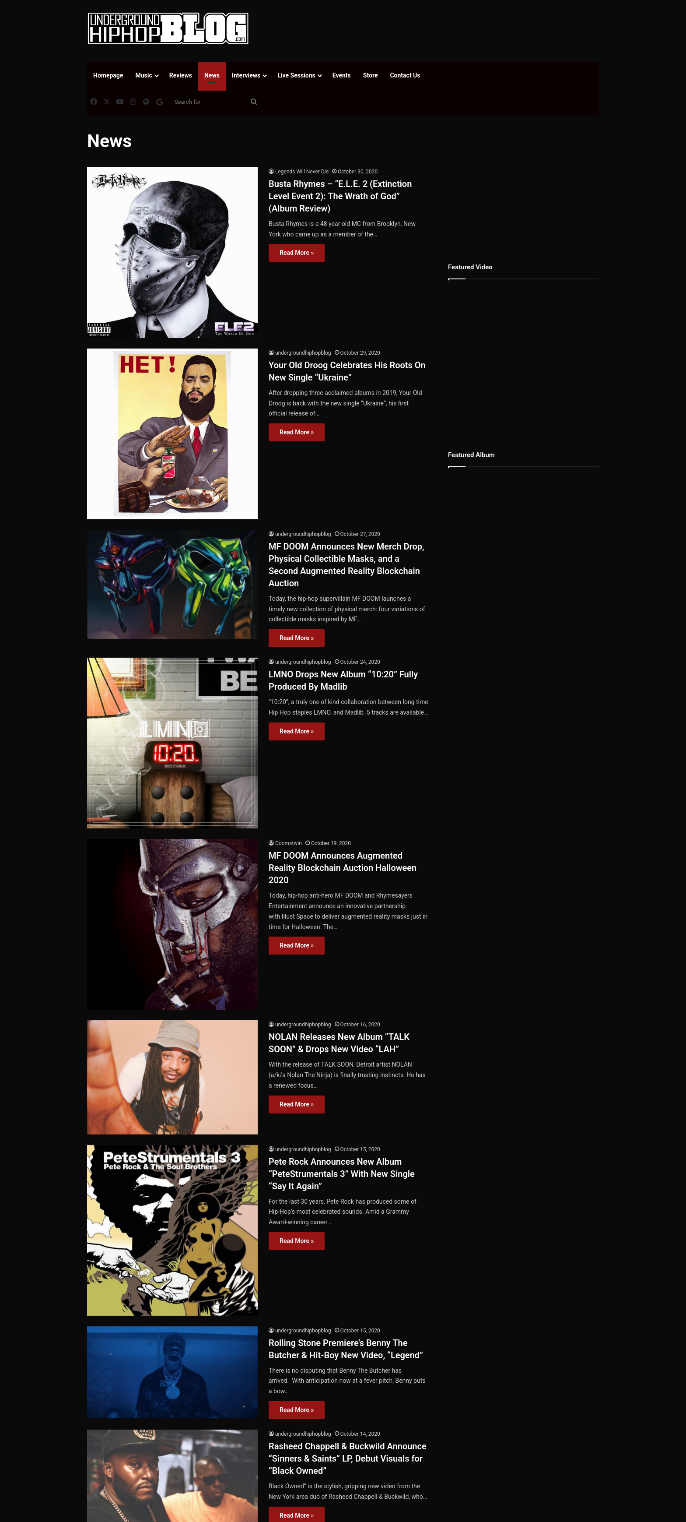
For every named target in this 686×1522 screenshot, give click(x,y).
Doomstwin (288, 843)
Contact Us (405, 75)
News (212, 75)
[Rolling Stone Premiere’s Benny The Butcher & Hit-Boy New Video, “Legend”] (172, 1372)
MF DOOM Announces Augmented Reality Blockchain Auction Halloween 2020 (342, 867)
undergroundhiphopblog (303, 353)
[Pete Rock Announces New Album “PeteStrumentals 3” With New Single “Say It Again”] (172, 1230)
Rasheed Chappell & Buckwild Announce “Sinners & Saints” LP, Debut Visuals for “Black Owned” (348, 1458)
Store (370, 75)
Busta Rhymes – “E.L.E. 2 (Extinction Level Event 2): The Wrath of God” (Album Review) (340, 196)
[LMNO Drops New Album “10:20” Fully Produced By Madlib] (172, 743)
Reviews (180, 75)
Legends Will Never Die (302, 172)
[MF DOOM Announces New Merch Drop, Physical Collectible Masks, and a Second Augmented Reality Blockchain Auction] (172, 584)
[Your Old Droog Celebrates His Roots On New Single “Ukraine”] (172, 434)
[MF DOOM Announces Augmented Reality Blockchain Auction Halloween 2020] (172, 924)
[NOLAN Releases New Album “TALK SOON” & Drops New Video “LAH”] (172, 1077)
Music (143, 75)
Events (341, 75)
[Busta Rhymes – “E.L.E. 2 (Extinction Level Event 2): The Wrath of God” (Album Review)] (172, 252)
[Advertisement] (430, 28)
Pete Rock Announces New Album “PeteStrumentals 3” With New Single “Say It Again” (342, 1173)
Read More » (297, 252)
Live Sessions (296, 75)
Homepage (108, 75)
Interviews (246, 75)
